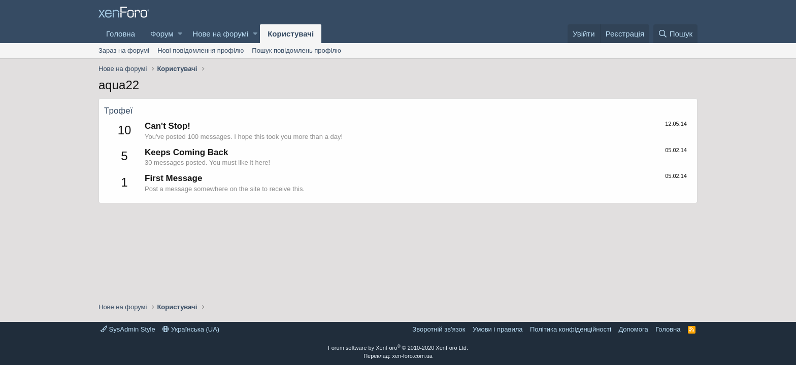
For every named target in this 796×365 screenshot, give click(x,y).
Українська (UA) (190, 329)
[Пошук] (675, 33)
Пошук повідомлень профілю (296, 50)
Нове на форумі (220, 33)
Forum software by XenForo (398, 348)
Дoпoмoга (633, 329)
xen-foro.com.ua (412, 356)
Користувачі (291, 33)
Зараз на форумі (123, 50)
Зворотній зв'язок (438, 329)
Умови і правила (498, 329)
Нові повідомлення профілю (200, 50)
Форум (162, 33)
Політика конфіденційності (570, 329)
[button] (180, 33)
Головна (120, 33)
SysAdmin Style (128, 329)
